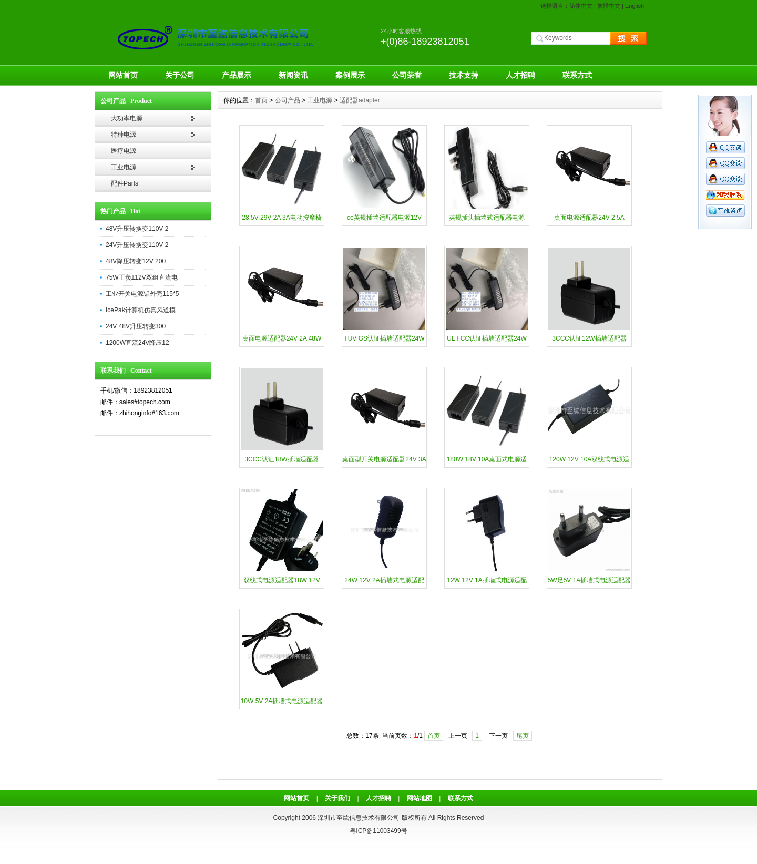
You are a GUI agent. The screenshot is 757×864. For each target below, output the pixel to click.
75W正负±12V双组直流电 (142, 277)
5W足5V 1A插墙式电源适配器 (589, 580)
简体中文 (580, 6)
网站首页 (123, 75)
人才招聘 (520, 75)
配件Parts (124, 183)
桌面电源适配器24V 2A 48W (282, 338)
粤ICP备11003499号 (378, 831)
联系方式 (577, 75)
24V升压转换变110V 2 (137, 245)
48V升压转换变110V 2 (137, 228)
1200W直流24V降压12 (137, 342)
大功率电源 (126, 118)
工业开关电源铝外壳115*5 (142, 293)
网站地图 (419, 798)
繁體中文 (608, 6)
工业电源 (123, 167)
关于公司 (180, 75)
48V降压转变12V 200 (136, 261)
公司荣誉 (407, 75)
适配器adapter (360, 100)
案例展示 (350, 75)
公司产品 (287, 100)
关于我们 (337, 798)
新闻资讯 (293, 75)
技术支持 (463, 75)
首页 (261, 100)
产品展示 (236, 75)
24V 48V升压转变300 (136, 326)
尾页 (522, 735)
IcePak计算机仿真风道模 (141, 310)
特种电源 (123, 134)
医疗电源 (123, 151)
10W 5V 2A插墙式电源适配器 (282, 701)
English (634, 6)
